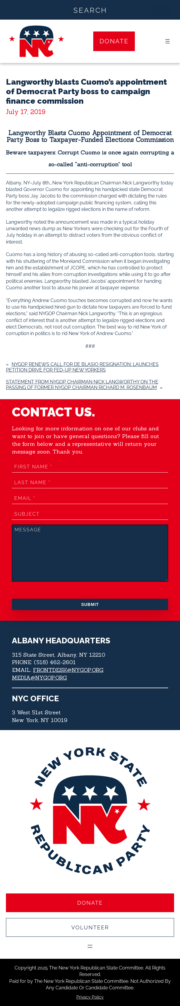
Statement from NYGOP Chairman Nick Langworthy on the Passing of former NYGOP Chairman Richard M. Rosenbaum (82, 384)
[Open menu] (167, 41)
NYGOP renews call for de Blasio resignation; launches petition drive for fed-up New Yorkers (82, 367)
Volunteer (90, 927)
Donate (114, 41)
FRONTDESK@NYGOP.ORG (68, 669)
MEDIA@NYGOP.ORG (39, 677)
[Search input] (90, 9)
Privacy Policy (90, 997)
